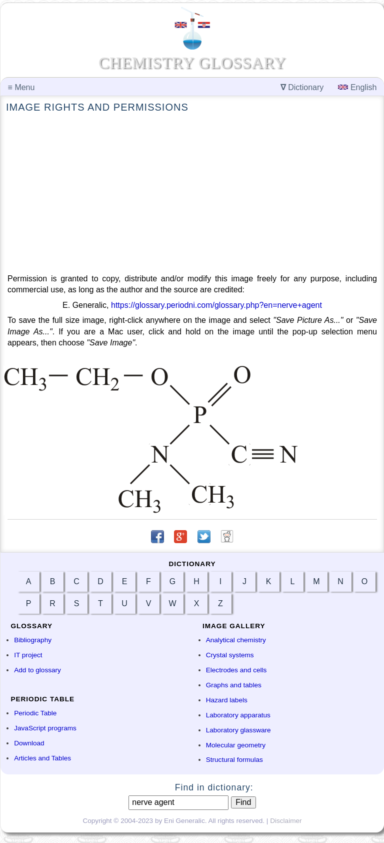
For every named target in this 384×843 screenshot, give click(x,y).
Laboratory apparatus (238, 715)
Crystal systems (230, 655)
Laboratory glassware (238, 730)
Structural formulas (234, 759)
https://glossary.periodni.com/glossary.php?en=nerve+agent (216, 305)
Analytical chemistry (236, 640)
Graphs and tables (234, 685)
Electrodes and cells (236, 670)
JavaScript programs (45, 728)
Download (29, 743)
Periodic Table (35, 713)
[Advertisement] (192, 194)
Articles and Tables (42, 758)
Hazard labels (227, 700)
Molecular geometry (236, 745)
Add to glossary (37, 670)
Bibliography (33, 640)
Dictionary (302, 87)
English (357, 87)
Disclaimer (286, 820)
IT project (28, 655)
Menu (21, 87)
